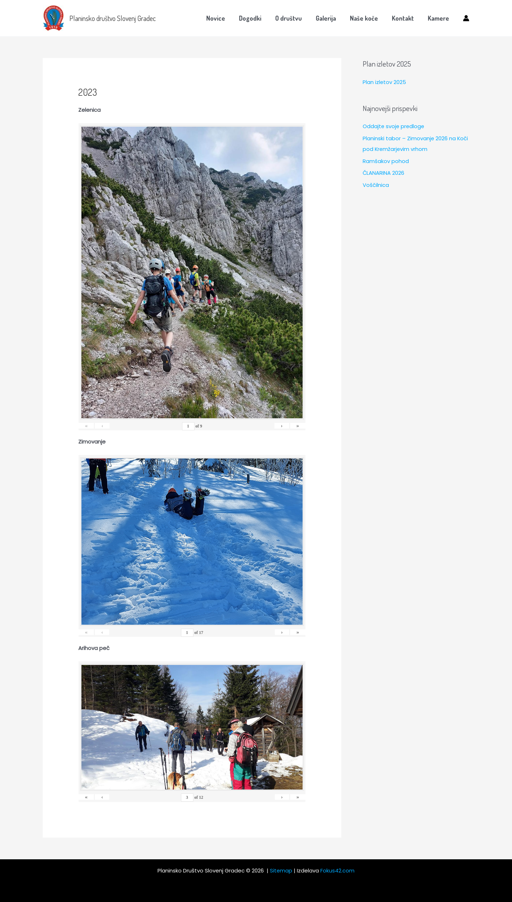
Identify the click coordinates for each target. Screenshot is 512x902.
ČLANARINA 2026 (384, 173)
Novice (222, 18)
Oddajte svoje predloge (394, 126)
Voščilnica (376, 185)
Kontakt (404, 18)
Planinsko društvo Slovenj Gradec (112, 18)
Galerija (329, 18)
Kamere (438, 18)
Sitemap (281, 870)
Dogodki (256, 18)
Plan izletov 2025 (384, 82)
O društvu (293, 18)
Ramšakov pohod (386, 161)
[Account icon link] (466, 18)
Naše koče (366, 18)
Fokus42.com (338, 870)
